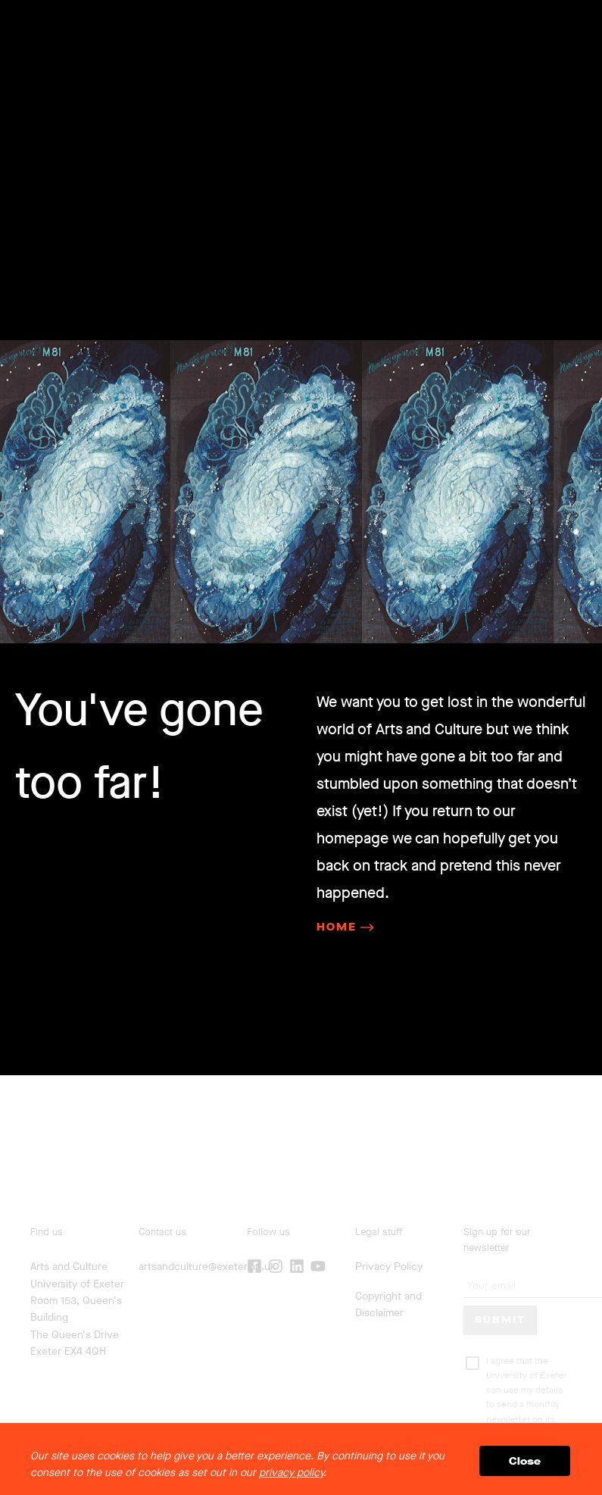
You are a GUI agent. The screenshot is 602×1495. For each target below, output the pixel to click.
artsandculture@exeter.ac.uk (207, 1266)
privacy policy (291, 1472)
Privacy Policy (389, 1266)
